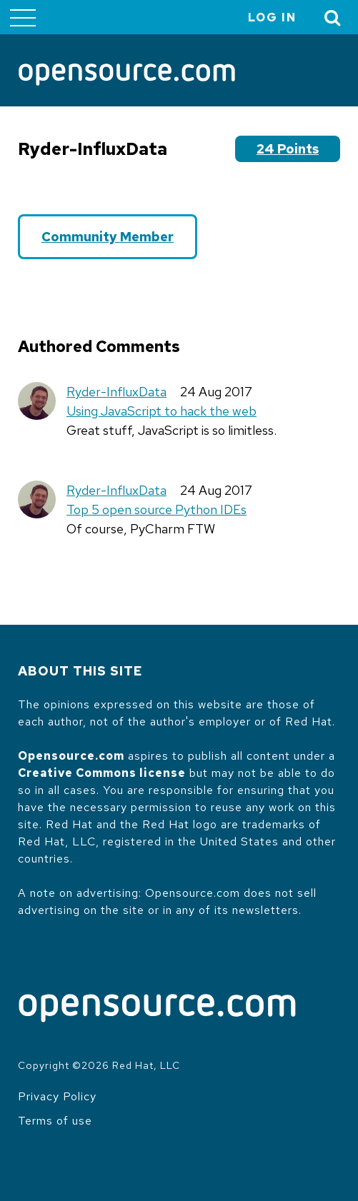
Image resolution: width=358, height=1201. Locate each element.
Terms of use (55, 1120)
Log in (272, 17)
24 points (288, 149)
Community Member (107, 236)
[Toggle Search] (333, 17)
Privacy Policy (57, 1096)
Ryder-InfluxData (116, 391)
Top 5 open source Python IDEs (156, 509)
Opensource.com (71, 755)
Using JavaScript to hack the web (161, 411)
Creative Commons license (102, 772)
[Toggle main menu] (23, 17)
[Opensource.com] (127, 76)
